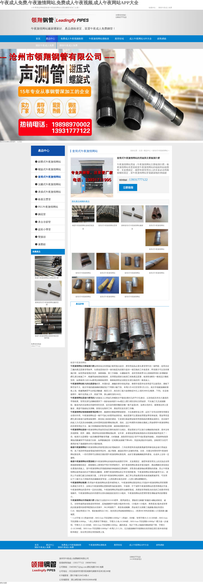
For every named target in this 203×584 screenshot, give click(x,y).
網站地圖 (91, 567)
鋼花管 (42, 214)
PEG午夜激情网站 (48, 206)
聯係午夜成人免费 (165, 8)
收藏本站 (152, 8)
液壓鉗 (42, 244)
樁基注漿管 (44, 199)
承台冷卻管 (44, 222)
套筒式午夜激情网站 (49, 176)
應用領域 (119, 38)
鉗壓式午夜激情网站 (49, 161)
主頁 (140, 151)
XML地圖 (99, 567)
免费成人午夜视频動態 (72, 38)
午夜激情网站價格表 (99, 38)
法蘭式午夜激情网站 (49, 184)
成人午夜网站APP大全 (140, 38)
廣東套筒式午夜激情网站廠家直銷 (47, 303)
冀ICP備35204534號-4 (79, 575)
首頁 (38, 38)
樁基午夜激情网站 (78, 363)
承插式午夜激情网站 (49, 191)
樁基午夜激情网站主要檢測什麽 (47, 278)
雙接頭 (42, 236)
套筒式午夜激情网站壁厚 (107, 225)
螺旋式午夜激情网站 (49, 169)
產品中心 (50, 38)
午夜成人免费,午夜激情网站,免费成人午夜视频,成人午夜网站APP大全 (69, 2)
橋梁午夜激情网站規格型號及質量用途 (47, 337)
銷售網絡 (161, 38)
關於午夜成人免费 (45, 45)
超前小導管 (44, 229)
